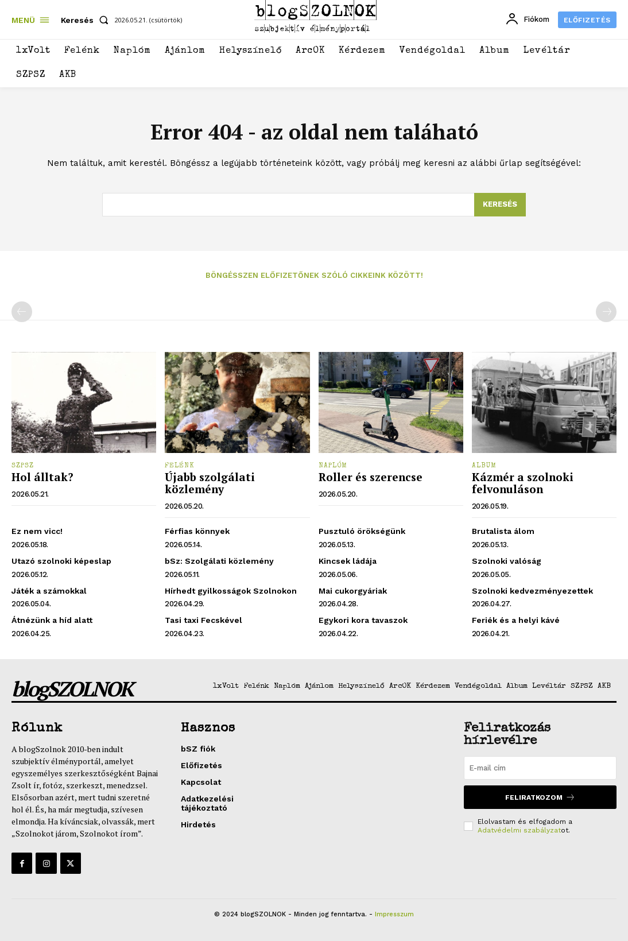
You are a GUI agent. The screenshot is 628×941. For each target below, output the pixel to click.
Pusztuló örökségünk (362, 531)
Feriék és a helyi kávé (516, 620)
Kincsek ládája (348, 561)
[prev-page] (21, 311)
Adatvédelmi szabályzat (519, 830)
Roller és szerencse (370, 477)
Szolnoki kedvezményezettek (532, 590)
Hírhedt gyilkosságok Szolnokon (231, 590)
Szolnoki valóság (506, 561)
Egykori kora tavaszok (363, 620)
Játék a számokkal (49, 590)
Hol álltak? (42, 477)
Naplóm (333, 466)
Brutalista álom (503, 531)
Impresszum (394, 914)
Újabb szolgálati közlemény (210, 483)
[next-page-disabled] (606, 311)
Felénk (180, 466)
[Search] (500, 205)
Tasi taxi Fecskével (203, 620)
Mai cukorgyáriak (353, 590)
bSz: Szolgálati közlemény (219, 561)
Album (484, 466)
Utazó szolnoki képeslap (61, 561)
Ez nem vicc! (37, 531)
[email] (540, 768)
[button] (87, 20)
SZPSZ (22, 466)
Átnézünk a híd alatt (51, 620)
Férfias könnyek (197, 531)
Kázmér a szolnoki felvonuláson (522, 483)
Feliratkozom (540, 797)
